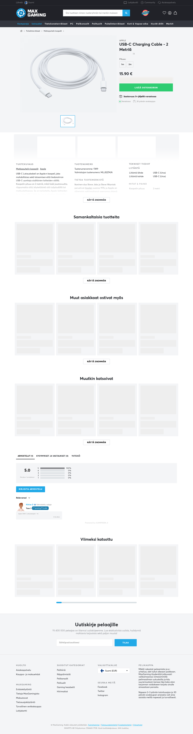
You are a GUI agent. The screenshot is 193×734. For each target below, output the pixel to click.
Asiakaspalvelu (169, 3)
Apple (122, 40)
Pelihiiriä (61, 670)
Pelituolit (97, 24)
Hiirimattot (62, 691)
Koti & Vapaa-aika (137, 24)
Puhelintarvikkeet (115, 24)
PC (71, 24)
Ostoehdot (137, 725)
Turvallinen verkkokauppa (28, 706)
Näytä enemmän (96, 281)
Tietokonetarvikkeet (56, 24)
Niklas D (29, 505)
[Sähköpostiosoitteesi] (84, 642)
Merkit (169, 24)
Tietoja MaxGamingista (27, 694)
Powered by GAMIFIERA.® (96, 523)
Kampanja (23, 24)
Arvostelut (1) (25, 456)
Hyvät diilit (157, 24)
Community (148, 2)
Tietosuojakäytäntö (25, 702)
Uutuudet (37, 24)
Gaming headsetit (66, 687)
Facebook (102, 687)
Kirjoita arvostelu (30, 489)
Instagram (103, 695)
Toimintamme (93, 725)
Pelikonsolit (82, 24)
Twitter (101, 691)
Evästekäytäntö (23, 689)
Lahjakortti (133, 3)
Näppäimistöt (64, 674)
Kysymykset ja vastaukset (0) (52, 456)
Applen (88, 188)
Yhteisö (76, 456)
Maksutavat (22, 698)
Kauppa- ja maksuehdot (28, 674)
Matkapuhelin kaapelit (53, 31)
